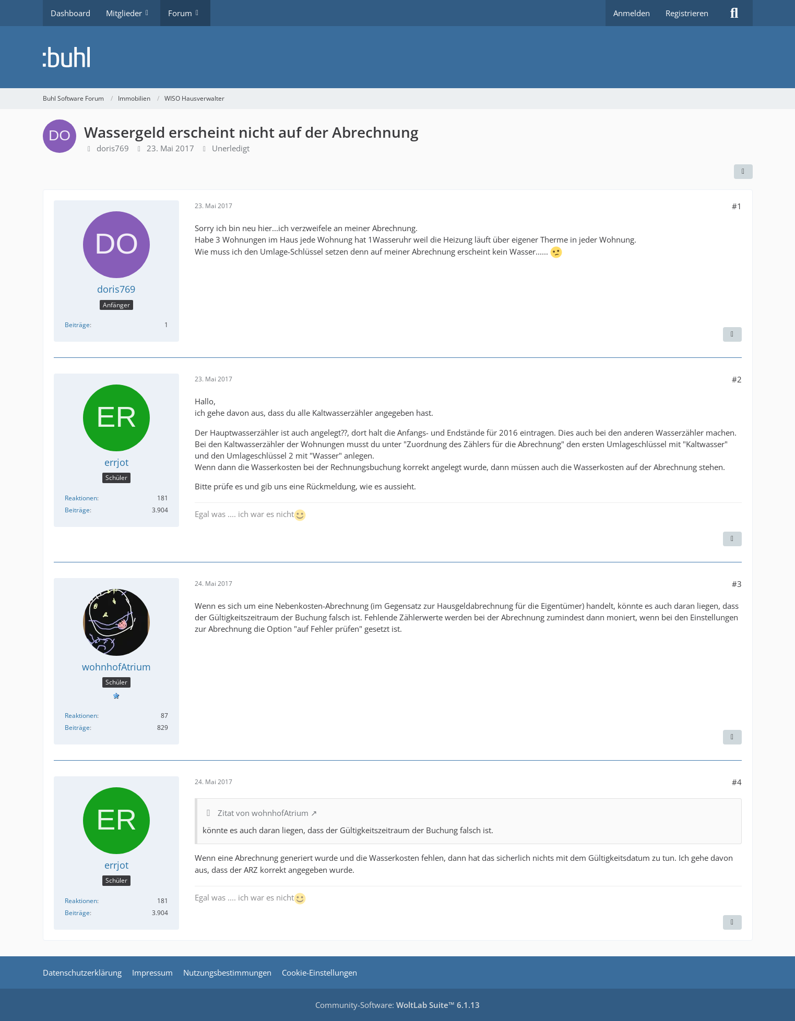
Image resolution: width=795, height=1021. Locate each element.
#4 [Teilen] (737, 782)
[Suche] (734, 13)
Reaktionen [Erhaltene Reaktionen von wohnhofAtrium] (81, 715)
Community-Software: (397, 1005)
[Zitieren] (732, 334)
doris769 (113, 148)
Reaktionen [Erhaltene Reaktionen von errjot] (81, 498)
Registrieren (687, 13)
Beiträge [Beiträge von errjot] (77, 510)
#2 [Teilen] (737, 379)
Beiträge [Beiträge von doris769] (77, 324)
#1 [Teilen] (737, 206)
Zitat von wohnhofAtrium (263, 813)
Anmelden (631, 13)
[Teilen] (743, 171)
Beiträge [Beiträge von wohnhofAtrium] (77, 727)
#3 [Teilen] (737, 584)
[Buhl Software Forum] (398, 57)
